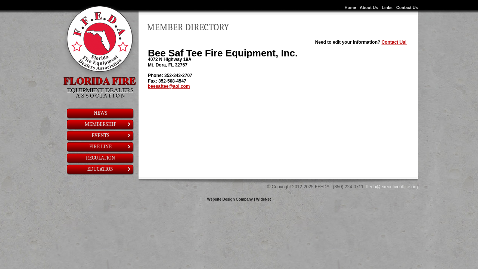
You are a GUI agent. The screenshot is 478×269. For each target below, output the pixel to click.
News (100, 113)
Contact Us (407, 7)
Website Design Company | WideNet (239, 199)
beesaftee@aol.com (169, 86)
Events (111, 135)
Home (350, 7)
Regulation (100, 158)
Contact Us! (394, 42)
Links (387, 7)
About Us (369, 7)
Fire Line (110, 146)
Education (109, 169)
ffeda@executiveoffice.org (392, 186)
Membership (108, 124)
